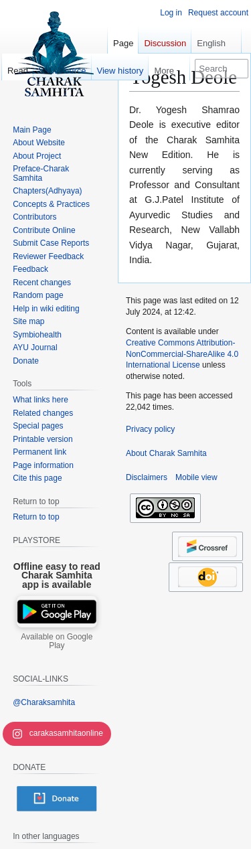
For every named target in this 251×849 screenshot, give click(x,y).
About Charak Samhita (166, 453)
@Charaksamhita (44, 702)
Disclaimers (146, 477)
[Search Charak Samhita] (221, 68)
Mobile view (196, 477)
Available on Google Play (56, 641)
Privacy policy (150, 429)
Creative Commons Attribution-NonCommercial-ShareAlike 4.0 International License (182, 354)
